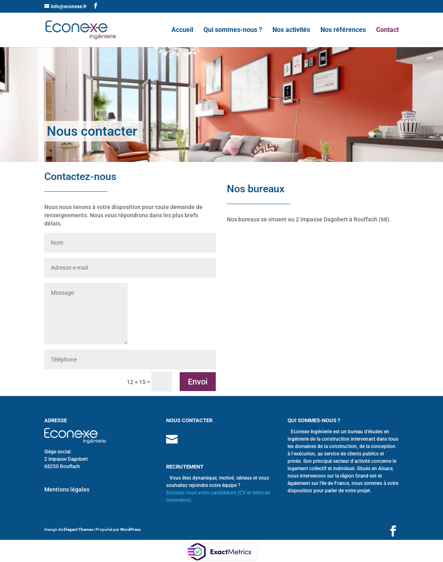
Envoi (198, 382)
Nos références (343, 30)
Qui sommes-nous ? (232, 30)
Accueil (182, 30)
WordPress (130, 529)
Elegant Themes (78, 529)
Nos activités (291, 30)
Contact (387, 30)
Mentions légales (66, 489)
